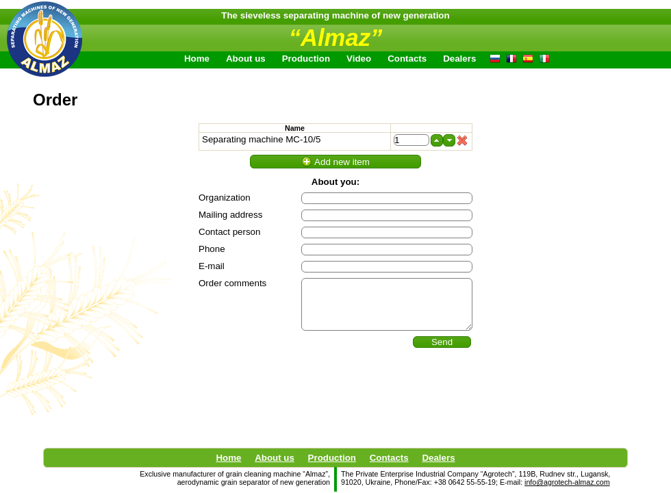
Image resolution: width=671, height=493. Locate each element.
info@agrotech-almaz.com (567, 482)
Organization (225, 197)
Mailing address (230, 215)
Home (197, 58)
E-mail (212, 266)
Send (442, 342)
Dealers (438, 458)
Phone (212, 249)
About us (274, 458)
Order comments (232, 283)
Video (358, 58)
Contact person (229, 232)
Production (332, 458)
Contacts (407, 58)
